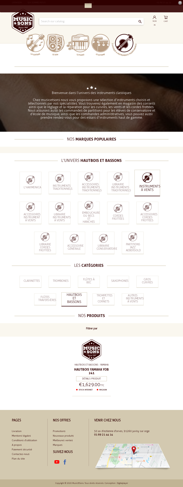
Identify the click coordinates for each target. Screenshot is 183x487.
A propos (17, 444)
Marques (57, 444)
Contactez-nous (20, 454)
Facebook (64, 462)
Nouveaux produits (63, 435)
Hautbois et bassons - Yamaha (91, 365)
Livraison (17, 431)
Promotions (59, 431)
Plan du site (18, 458)
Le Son (55, 45)
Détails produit (91, 378)
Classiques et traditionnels (124, 45)
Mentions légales (21, 435)
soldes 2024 (147, 45)
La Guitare (35, 45)
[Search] (91, 21)
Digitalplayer (122, 483)
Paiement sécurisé (22, 449)
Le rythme (100, 45)
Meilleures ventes (63, 440)
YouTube (56, 462)
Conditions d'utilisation (24, 440)
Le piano (77, 45)
